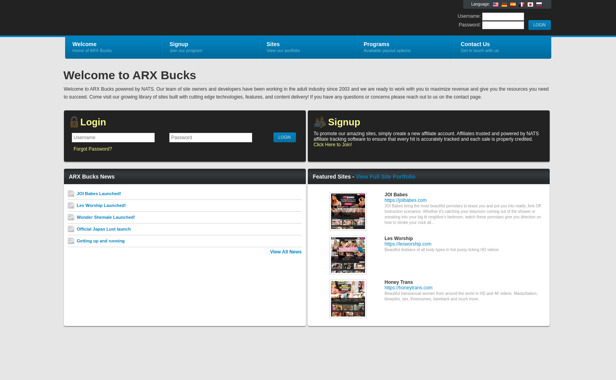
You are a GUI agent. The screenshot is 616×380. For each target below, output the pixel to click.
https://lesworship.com (408, 244)
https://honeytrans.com (409, 288)
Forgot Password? (93, 149)
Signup (344, 122)
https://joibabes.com (406, 200)
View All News (285, 252)
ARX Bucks (159, 18)
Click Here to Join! (333, 144)
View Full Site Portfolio (385, 176)
